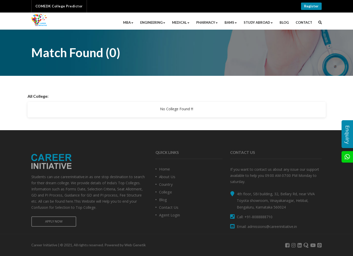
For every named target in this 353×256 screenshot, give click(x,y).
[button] (320, 22)
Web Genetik (135, 245)
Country (166, 184)
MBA (128, 22)
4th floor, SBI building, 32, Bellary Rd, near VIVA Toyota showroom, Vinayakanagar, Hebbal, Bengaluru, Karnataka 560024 (276, 200)
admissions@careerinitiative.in (272, 226)
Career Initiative (44, 245)
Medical (180, 22)
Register (311, 6)
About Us (167, 176)
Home (164, 169)
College (165, 191)
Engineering (152, 22)
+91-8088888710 (258, 216)
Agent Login (169, 214)
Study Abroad (258, 22)
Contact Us (168, 207)
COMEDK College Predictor (59, 6)
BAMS (231, 22)
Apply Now (53, 221)
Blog (284, 22)
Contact (304, 22)
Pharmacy (207, 22)
